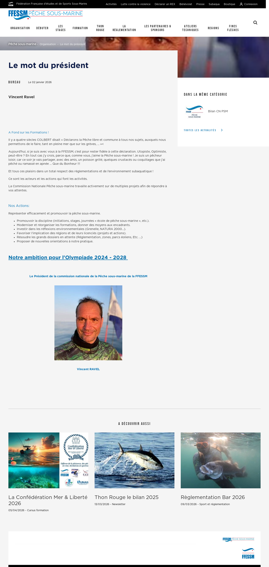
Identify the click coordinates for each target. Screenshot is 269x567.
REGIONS (213, 28)
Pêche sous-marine (22, 44)
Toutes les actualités (200, 130)
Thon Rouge (100, 28)
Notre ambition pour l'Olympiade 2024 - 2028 (68, 257)
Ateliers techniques (190, 28)
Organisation (20, 28)
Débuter (42, 28)
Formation (80, 28)
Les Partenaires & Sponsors (157, 28)
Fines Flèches (233, 28)
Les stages (61, 28)
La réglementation (124, 28)
